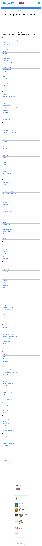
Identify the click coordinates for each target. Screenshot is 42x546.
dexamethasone (6, 182)
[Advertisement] (21, 24)
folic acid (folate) (6, 233)
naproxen (5, 354)
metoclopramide (6, 341)
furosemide (5, 238)
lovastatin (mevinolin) (7, 321)
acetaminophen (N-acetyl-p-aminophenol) (12, 40)
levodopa (4, 305)
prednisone (5, 381)
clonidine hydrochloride (8, 166)
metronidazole (6, 345)
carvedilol (5, 134)
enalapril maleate (6, 202)
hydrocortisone (6, 269)
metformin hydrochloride (8, 332)
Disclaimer (21, 544)
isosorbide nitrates (7, 292)
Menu (3, 8)
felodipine (5, 220)
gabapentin (5, 244)
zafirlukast (5, 460)
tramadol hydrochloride (8, 428)
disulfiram (5, 196)
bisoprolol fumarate (7, 105)
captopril (4, 128)
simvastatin (5, 408)
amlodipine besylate (7, 67)
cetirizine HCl (5, 148)
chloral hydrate (6, 150)
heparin (4, 264)
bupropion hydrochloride (8, 114)
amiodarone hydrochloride (8, 62)
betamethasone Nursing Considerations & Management (22, 522)
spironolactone (6, 410)
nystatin (4, 363)
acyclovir (4, 42)
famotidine (5, 217)
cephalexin (5, 146)
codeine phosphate (7, 173)
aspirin (4, 74)
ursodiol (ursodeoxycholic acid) (9, 436)
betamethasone (6, 103)
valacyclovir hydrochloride (8, 443)
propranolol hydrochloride (8, 385)
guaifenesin (5, 258)
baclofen (4, 94)
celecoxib (5, 144)
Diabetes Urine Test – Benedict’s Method (23, 515)
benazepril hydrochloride (8, 98)
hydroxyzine (5, 271)
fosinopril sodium (6, 236)
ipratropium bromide (7, 289)
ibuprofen (5, 280)
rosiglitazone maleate (7, 399)
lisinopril (4, 312)
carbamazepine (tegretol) (8, 130)
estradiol (4, 209)
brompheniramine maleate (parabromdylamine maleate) (15, 107)
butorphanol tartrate (7, 119)
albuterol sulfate (6, 44)
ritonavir (4, 397)
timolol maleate (6, 423)
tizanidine (5, 425)
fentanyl (4, 222)
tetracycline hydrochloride (8, 419)
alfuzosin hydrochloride (8, 49)
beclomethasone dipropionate (9, 96)
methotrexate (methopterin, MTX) (10, 336)
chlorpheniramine (6, 153)
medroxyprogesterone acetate (9, 327)
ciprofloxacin (5, 159)
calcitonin (5, 125)
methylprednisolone (7, 338)
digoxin (4, 189)
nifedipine (5, 358)
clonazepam (5, 164)
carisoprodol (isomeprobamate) (9, 132)
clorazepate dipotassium (8, 169)
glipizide (4, 253)
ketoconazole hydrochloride (9, 298)
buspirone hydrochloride (8, 117)
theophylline (5, 421)
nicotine (4, 356)
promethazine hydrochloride (9, 383)
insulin (4, 287)
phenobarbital (5, 374)
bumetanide (5, 112)
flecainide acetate (6, 224)
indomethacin (5, 285)
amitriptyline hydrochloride (8, 65)
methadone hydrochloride (8, 334)
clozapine (5, 171)
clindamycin (5, 162)
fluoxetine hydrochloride (8, 229)
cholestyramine (6, 155)
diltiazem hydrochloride (8, 191)
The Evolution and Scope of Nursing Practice (22, 509)
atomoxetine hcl (6, 78)
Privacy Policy (26, 544)
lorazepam (5, 318)
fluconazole (5, 227)
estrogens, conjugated (7, 211)
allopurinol (5, 51)
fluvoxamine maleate (7, 231)
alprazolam (5, 53)
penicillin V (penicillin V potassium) (10, 372)
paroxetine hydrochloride (8, 369)
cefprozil (4, 139)
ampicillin (5, 71)
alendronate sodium (7, 46)
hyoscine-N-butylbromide (8, 273)
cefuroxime (5, 141)
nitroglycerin (5, 361)
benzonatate (5, 101)
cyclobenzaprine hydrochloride (9, 175)
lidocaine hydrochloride (8, 309)
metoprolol (5, 343)
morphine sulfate (6, 348)
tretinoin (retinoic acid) (7, 430)
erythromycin (5, 206)
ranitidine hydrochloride (8, 392)
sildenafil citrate (6, 405)
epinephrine (5, 204)
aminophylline (6, 60)
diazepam (5, 184)
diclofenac (5, 186)
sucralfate (5, 412)
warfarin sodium (6, 454)
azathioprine (5, 85)
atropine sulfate (6, 83)
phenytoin (5, 376)
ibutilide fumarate (6, 282)
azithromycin (5, 87)
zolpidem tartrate (6, 462)
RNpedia (17, 543)
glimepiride (5, 251)
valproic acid (5, 445)
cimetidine (5, 157)
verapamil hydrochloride (8, 447)
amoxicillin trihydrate (7, 69)
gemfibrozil (5, 247)
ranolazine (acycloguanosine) (9, 394)
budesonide (5, 110)
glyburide (5, 256)
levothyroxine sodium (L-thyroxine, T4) (11, 307)
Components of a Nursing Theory (22, 528)
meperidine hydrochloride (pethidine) (11, 329)
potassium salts (6, 379)
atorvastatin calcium (7, 81)
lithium (4, 314)
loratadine (5, 316)
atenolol (4, 76)
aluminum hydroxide (7, 56)
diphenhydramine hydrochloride (9, 193)
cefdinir (4, 137)
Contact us (16, 544)
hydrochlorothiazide (7, 267)
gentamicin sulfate (7, 249)
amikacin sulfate (6, 58)
